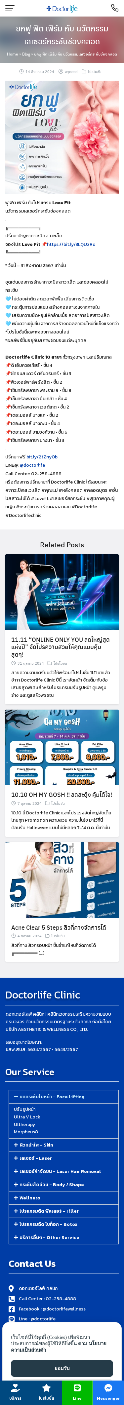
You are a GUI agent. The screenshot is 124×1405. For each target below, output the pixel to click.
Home (12, 54)
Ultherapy (24, 1124)
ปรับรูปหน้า (24, 1109)
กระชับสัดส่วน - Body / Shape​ (52, 1184)
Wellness (30, 1197)
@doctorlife (32, 474)
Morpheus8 (26, 1131)
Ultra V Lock (27, 1116)
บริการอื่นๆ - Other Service (49, 1237)
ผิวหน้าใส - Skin (36, 1145)
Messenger (108, 1398)
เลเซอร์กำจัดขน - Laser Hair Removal (60, 1171)
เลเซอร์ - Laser (36, 1158)
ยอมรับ (62, 1368)
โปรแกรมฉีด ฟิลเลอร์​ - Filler (49, 1211)
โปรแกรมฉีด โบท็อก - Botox (48, 1224)
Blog (26, 54)
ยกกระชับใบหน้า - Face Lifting (52, 1096)
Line (77, 1398)
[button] (63, 1096)
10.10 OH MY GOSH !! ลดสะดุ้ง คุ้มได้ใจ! (61, 804)
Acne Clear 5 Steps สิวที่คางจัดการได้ (58, 936)
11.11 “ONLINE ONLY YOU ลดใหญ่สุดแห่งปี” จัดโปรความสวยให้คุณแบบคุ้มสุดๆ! (60, 656)
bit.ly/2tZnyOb (42, 466)
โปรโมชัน (95, 71)
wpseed (71, 71)
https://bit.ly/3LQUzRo (71, 244)
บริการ (15, 1398)
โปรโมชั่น (46, 1398)
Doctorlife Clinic (42, 995)
